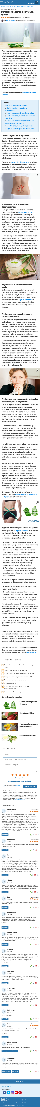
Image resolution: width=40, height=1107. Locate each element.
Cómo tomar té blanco (28, 736)
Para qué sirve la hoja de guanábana (15, 692)
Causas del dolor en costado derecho (16, 680)
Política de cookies (20, 1105)
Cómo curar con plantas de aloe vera (28, 703)
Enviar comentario (30, 786)
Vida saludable (5, 6)
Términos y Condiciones (22, 1103)
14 (37, 892)
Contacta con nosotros (8, 1103)
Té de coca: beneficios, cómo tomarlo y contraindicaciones (16, 687)
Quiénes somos (27, 1100)
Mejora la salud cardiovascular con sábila (20, 113)
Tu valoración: (20, 778)
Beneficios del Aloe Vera (27, 6)
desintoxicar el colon (26, 212)
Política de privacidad (8, 1105)
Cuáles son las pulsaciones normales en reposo (19, 674)
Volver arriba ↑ (20, 1081)
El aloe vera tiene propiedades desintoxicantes (16, 109)
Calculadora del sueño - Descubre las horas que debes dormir (21, 666)
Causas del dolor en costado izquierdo (16, 670)
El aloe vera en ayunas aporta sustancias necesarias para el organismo (19, 122)
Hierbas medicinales (15, 6)
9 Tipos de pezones (10, 683)
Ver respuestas (6, 1072)
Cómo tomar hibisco (27, 713)
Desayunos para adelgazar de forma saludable (18, 677)
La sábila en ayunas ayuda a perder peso (20, 126)
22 (37, 875)
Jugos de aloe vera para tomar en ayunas (20, 128)
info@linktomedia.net (19, 800)
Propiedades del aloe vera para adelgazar (19, 495)
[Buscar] (37, 2)
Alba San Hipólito (10, 21)
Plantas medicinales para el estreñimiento (29, 725)
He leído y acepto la (11, 786)
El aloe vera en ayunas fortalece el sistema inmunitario (20, 117)
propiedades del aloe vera (20, 162)
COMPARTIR (31, 2)
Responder (5, 835)
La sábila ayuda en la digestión (16, 105)
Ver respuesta (6, 1051)
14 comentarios (26, 17)
